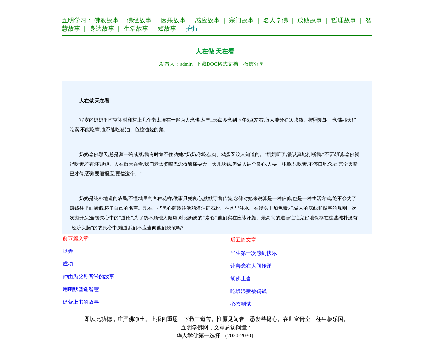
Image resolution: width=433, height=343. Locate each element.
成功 (68, 264)
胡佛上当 (240, 278)
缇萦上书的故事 (81, 302)
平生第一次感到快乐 (253, 253)
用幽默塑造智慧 (81, 289)
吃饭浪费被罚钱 (248, 291)
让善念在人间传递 (251, 266)
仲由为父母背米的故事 (88, 276)
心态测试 (240, 304)
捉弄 (68, 251)
